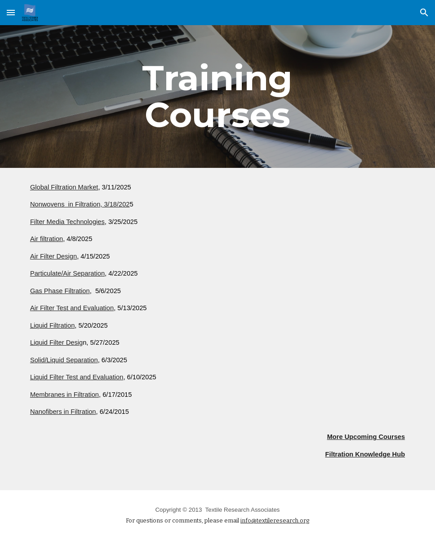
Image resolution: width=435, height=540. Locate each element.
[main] (217, 96)
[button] (11, 12)
